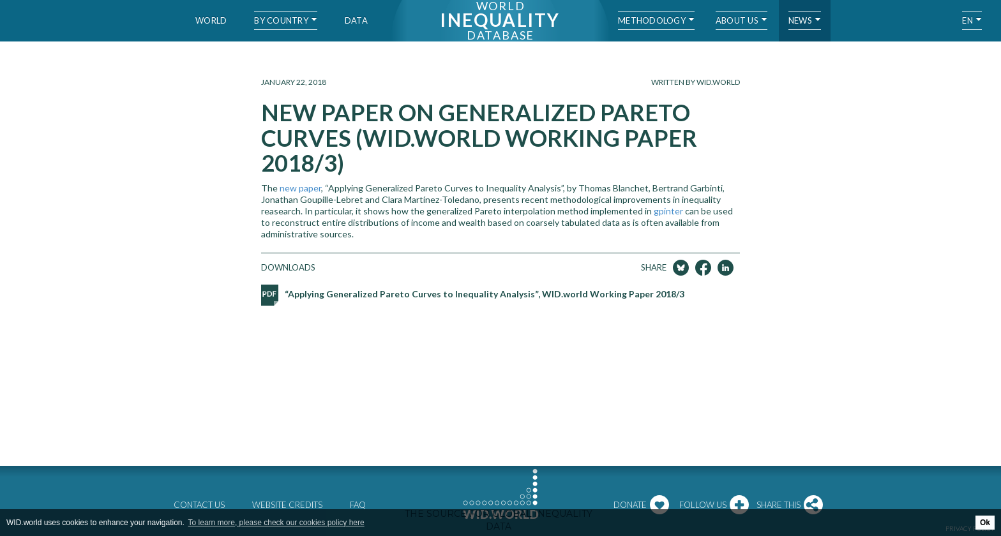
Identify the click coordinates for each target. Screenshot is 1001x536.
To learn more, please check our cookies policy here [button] (276, 522)
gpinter (668, 210)
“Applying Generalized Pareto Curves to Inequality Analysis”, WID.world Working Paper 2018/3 (484, 293)
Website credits (287, 505)
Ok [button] (985, 522)
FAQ (358, 505)
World (211, 20)
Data (356, 20)
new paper (300, 187)
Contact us (199, 505)
